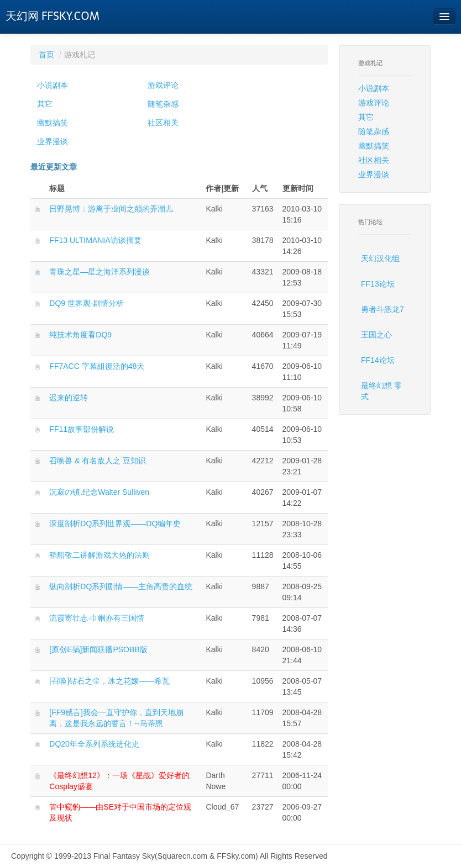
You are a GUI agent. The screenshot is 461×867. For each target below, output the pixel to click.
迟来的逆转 (68, 397)
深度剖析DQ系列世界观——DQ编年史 (115, 523)
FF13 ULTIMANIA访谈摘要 (95, 240)
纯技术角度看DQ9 (80, 334)
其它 (45, 103)
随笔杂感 (163, 103)
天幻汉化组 (380, 258)
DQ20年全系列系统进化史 (94, 743)
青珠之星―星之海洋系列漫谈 (99, 271)
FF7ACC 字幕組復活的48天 (96, 366)
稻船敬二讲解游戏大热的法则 (99, 555)
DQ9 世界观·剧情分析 (86, 303)
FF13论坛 (378, 283)
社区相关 (163, 122)
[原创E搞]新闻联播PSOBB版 (98, 649)
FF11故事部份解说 (81, 429)
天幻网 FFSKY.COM (52, 16)
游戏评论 (163, 85)
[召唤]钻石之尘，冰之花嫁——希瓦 (109, 680)
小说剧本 (52, 85)
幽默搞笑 (52, 122)
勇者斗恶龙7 (382, 309)
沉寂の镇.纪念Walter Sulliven (99, 492)
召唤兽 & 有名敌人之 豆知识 (97, 460)
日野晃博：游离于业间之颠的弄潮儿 (111, 208)
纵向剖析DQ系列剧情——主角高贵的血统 (120, 586)
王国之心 (376, 334)
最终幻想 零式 (381, 391)
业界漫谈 (52, 141)
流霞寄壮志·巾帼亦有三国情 (96, 618)
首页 (46, 54)
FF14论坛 (378, 360)
